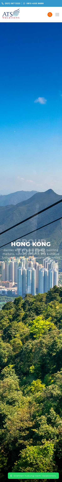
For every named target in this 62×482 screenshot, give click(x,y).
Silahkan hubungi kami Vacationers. (33, 475)
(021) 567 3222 (11, 3)
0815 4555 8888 (33, 3)
